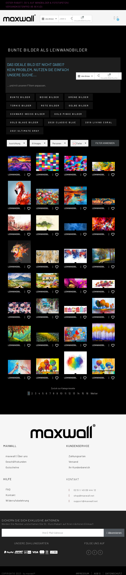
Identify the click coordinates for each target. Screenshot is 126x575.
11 (65, 393)
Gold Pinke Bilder (68, 114)
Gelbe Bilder (79, 105)
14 (78, 393)
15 (83, 393)
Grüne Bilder (79, 97)
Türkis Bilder (21, 105)
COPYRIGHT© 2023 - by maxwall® (18, 573)
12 (70, 393)
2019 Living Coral (98, 122)
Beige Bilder (49, 97)
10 (61, 393)
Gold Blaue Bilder (24, 122)
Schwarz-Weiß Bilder (27, 114)
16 (87, 393)
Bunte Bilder (20, 97)
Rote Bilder (50, 105)
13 (74, 393)
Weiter (94, 393)
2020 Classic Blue (62, 122)
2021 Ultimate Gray (24, 131)
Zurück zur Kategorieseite (63, 388)
